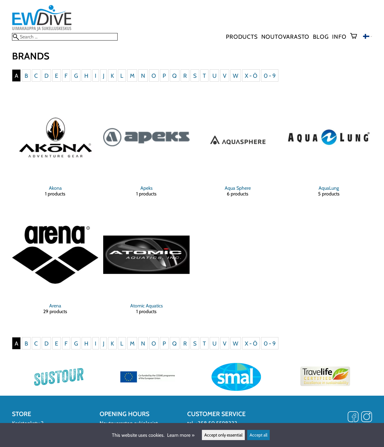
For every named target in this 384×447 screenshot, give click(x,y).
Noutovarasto (285, 36)
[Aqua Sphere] (237, 150)
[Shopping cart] (356, 36)
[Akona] (55, 150)
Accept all (258, 435)
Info (339, 36)
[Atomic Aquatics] (146, 268)
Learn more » (180, 435)
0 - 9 (270, 75)
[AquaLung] (329, 150)
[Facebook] (353, 417)
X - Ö (251, 75)
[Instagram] (366, 417)
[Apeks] (146, 150)
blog (320, 36)
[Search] (65, 37)
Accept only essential (223, 435)
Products (241, 36)
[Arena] (55, 268)
